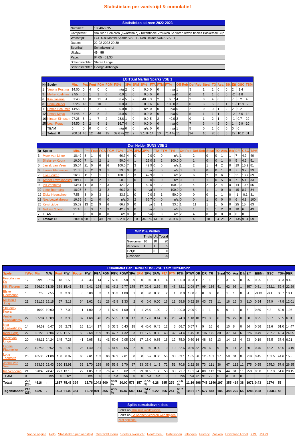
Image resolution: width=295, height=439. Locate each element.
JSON (264, 434)
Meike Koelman (58, 94)
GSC (240, 84)
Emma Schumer (58, 109)
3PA (128, 84)
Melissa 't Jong (53, 209)
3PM (135, 84)
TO (214, 84)
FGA (101, 84)
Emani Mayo (56, 113)
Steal (206, 84)
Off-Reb (182, 84)
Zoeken (217, 434)
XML (254, 434)
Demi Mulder (56, 104)
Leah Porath (55, 123)
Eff (234, 84)
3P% (143, 84)
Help (52, 434)
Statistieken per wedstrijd (75, 434)
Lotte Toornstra (53, 189)
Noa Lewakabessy (55, 199)
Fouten (78, 273)
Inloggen (191, 434)
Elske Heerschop (54, 194)
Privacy (204, 434)
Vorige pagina (36, 434)
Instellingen (174, 434)
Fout (92, 84)
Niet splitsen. (127, 420)
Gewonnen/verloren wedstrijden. (154, 415)
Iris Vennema (52, 185)
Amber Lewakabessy (57, 180)
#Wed (29, 273)
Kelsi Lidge (50, 204)
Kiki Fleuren (51, 175)
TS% (249, 84)
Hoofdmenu (155, 434)
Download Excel (236, 434)
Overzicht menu (107, 434)
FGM (109, 84)
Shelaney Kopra (54, 160)
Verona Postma (58, 89)
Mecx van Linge (54, 155)
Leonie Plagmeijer (55, 170)
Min (37, 273)
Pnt (85, 84)
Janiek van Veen (54, 165)
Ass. (220, 84)
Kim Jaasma (56, 99)
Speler (8, 273)
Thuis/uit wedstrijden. (146, 410)
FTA (153, 84)
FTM (160, 84)
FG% (117, 84)
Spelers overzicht (132, 434)
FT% (168, 84)
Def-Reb (195, 84)
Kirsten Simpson (58, 118)
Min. (75, 84)
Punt (58, 273)
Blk (227, 84)
